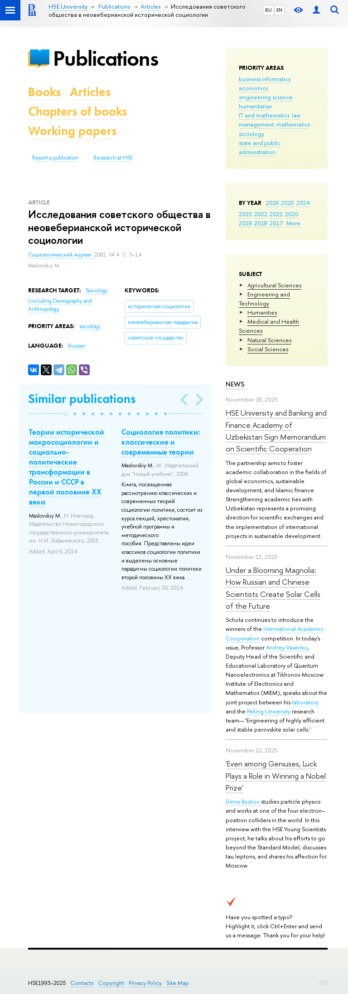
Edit (323, 981)
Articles (90, 92)
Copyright (111, 983)
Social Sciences (267, 349)
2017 (276, 223)
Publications (105, 58)
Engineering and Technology (264, 298)
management (256, 124)
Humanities (262, 312)
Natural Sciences (269, 340)
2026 (272, 203)
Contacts (81, 983)
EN (279, 10)
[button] (65, 413)
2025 (287, 203)
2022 (260, 214)
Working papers (72, 131)
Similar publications (81, 399)
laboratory (305, 702)
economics (253, 88)
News (235, 384)
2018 (260, 223)
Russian (77, 345)
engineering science (266, 97)
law (296, 115)
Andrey (276, 647)
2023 (245, 214)
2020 (292, 214)
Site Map (177, 983)
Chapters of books (77, 111)
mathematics (293, 124)
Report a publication (55, 157)
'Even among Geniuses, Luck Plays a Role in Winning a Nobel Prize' (276, 775)
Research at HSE (113, 157)
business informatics (264, 79)
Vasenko (297, 647)
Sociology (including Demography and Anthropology (68, 300)
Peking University (268, 711)
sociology (251, 134)
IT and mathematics (264, 115)
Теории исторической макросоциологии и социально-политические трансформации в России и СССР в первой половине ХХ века (66, 467)
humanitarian (255, 106)
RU (268, 10)
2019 (245, 223)
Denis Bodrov (243, 801)
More (293, 223)
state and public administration (259, 147)
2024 (303, 203)
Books (44, 92)
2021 (276, 214)
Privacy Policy (145, 983)
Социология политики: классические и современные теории (160, 442)
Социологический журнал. (61, 254)
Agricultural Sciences (274, 285)
